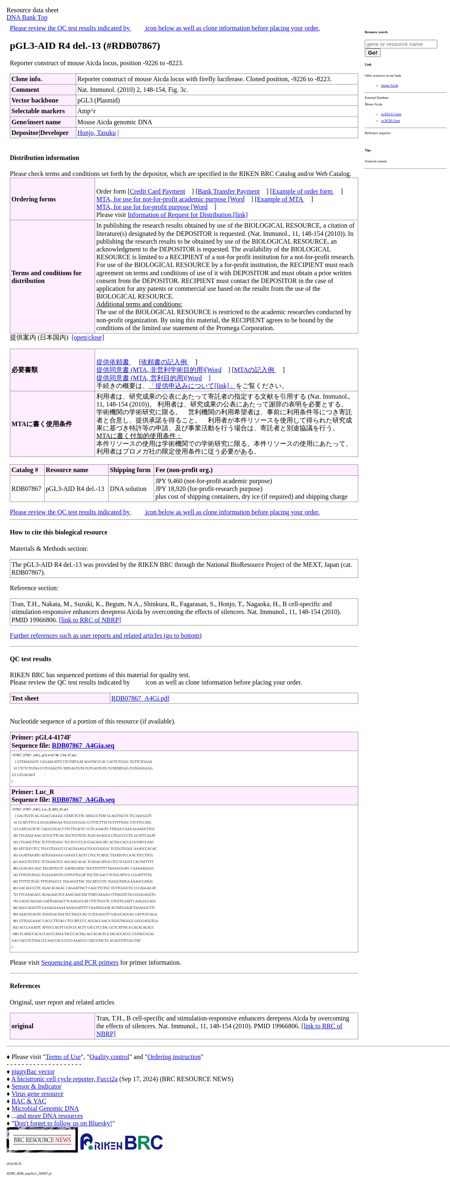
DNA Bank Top (27, 17)
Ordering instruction (174, 1056)
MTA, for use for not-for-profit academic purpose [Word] (174, 199)
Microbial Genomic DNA (45, 1108)
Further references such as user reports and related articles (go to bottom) (106, 635)
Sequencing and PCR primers (79, 962)
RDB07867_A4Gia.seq (83, 745)
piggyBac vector (33, 1071)
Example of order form (303, 191)
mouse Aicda (389, 85)
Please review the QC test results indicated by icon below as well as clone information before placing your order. (165, 28)
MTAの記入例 (255, 369)
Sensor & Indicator (36, 1086)
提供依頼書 (113, 361)
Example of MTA (281, 199)
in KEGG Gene (391, 114)
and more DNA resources (49, 1115)
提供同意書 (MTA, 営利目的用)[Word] (153, 377)
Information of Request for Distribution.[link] (187, 214)
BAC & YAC (28, 1101)
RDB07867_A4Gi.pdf (140, 698)
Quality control (109, 1056)
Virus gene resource (37, 1093)
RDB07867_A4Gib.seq (83, 799)
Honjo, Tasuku (96, 132)
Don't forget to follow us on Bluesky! (63, 1123)
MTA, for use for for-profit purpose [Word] (156, 206)
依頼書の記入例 (165, 361)
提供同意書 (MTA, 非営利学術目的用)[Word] (163, 369)
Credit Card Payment (157, 191)
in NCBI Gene (390, 121)
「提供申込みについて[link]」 (192, 385)
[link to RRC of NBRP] (90, 619)
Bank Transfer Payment (229, 191)
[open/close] (88, 337)
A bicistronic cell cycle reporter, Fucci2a (64, 1078)
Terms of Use (63, 1056)
